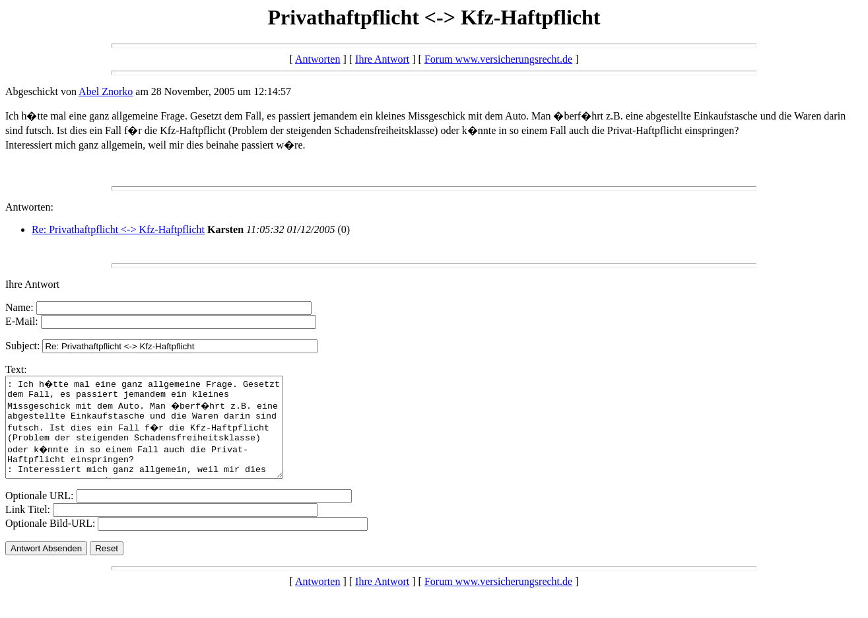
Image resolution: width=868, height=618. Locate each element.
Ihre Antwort (382, 59)
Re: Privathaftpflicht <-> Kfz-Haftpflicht (118, 229)
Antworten (317, 59)
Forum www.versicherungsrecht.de (498, 59)
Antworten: (29, 207)
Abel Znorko (106, 91)
